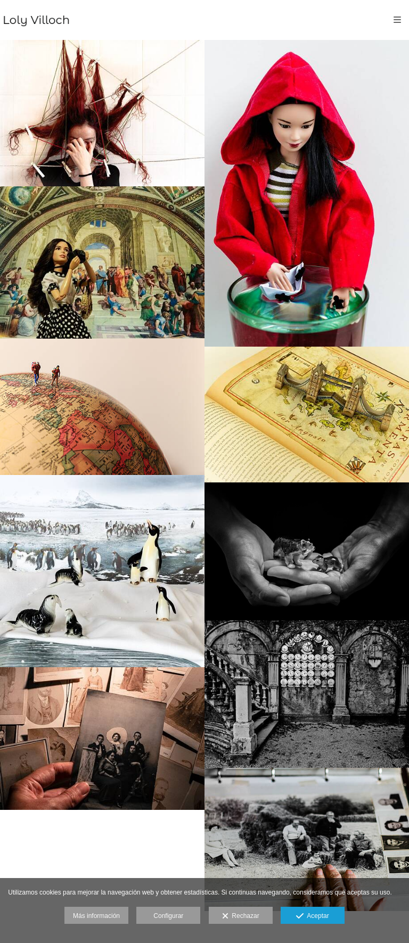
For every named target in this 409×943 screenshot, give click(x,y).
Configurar (168, 916)
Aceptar (312, 916)
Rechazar (240, 916)
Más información (96, 916)
